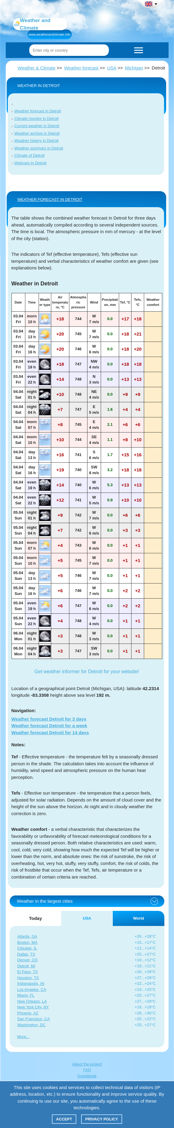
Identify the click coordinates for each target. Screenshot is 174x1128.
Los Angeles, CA (31, 989)
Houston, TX (28, 977)
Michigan (134, 67)
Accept (64, 1119)
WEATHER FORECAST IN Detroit (49, 199)
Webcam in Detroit (30, 163)
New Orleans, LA (32, 1001)
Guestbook (87, 1076)
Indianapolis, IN (30, 983)
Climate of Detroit (29, 155)
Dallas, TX (26, 954)
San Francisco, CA (33, 1019)
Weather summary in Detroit (38, 148)
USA (111, 67)
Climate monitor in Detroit (36, 118)
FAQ (87, 1070)
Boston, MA (27, 942)
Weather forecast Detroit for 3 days (49, 718)
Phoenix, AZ (27, 1013)
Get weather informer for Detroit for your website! (86, 671)
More (21, 1036)
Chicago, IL (27, 948)
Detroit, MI (26, 966)
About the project (87, 1064)
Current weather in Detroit (36, 126)
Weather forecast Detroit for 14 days (50, 732)
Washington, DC (31, 1025)
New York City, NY (33, 1007)
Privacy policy (101, 1119)
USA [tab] (87, 918)
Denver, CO (27, 960)
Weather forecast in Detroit (37, 111)
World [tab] (138, 918)
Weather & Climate (37, 67)
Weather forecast (81, 67)
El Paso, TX (27, 971)
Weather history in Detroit (36, 140)
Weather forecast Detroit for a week (49, 725)
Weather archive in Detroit (37, 133)
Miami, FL (25, 995)
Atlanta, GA (27, 936)
